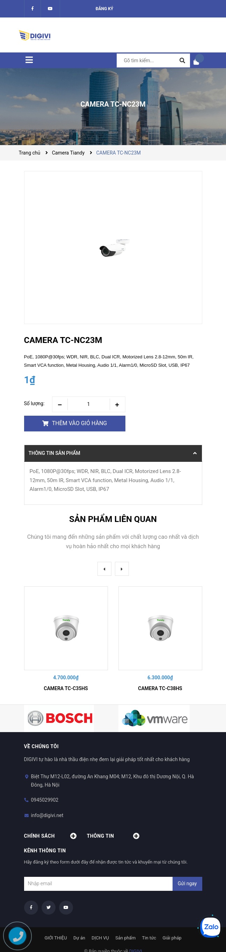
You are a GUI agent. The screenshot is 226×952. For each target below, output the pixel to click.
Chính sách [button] (50, 836)
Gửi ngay (187, 883)
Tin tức (149, 937)
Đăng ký (105, 8)
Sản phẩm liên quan (113, 519)
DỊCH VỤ (100, 937)
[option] (66, 640)
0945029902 (45, 800)
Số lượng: (34, 403)
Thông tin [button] (113, 836)
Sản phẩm (125, 937)
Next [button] (122, 569)
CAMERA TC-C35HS (66, 688)
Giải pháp (171, 937)
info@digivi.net (47, 815)
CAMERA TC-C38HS (160, 688)
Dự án (79, 937)
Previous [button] (104, 569)
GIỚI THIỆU (55, 937)
